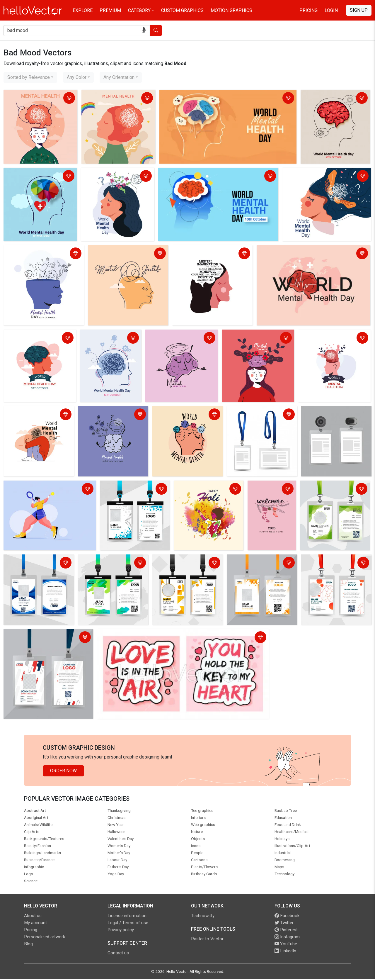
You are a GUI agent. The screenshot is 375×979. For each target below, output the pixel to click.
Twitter (284, 922)
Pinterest (286, 929)
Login (331, 10)
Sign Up (359, 10)
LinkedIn (285, 950)
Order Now (63, 770)
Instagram (287, 936)
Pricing (308, 10)
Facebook (287, 915)
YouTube (286, 943)
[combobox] (30, 77)
